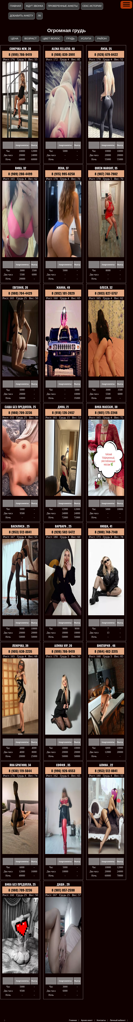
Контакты (101, 1020)
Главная (15, 6)
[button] (126, 4)
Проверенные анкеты (63, 6)
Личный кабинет (118, 1020)
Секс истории (91, 6)
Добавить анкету (21, 15)
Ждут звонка (34, 6)
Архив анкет (87, 1020)
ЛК (39, 15)
